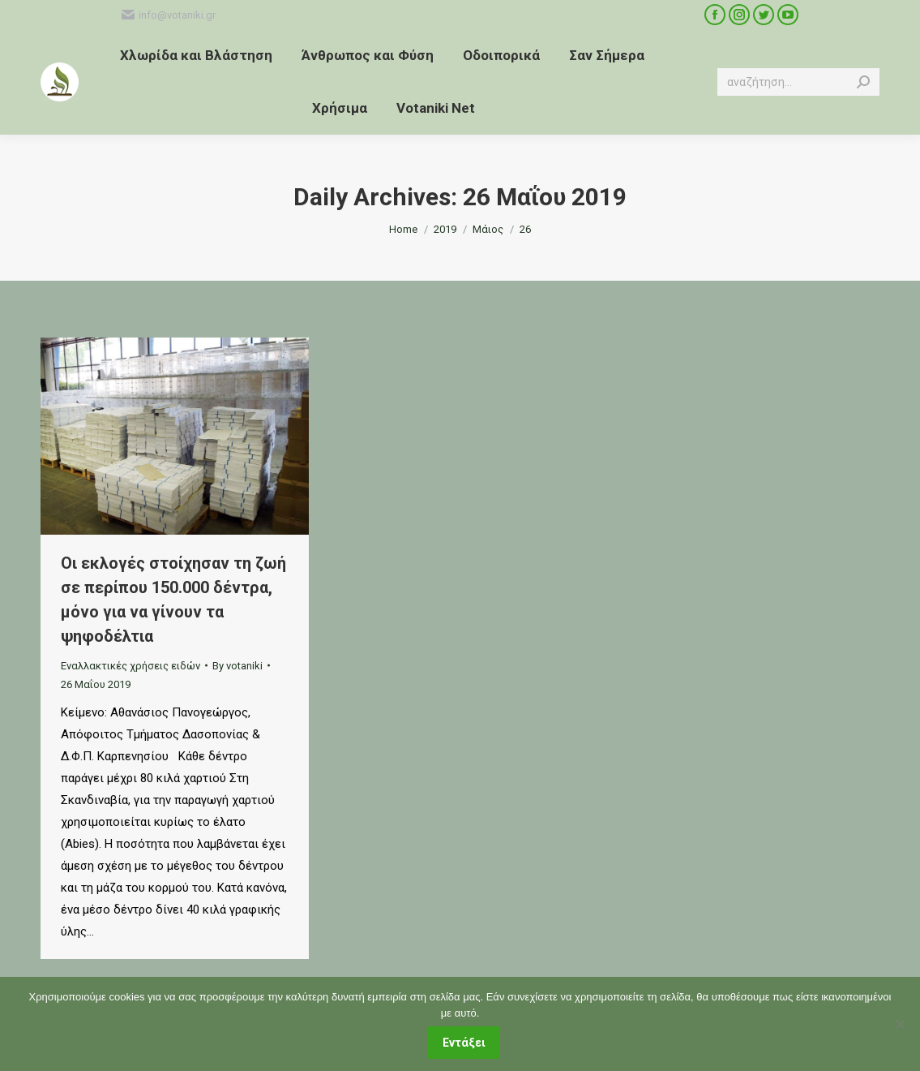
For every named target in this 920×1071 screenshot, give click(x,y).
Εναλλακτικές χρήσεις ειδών (130, 666)
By (237, 666)
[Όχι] (900, 1024)
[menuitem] (196, 55)
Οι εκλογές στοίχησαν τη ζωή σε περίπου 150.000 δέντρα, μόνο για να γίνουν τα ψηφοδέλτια (173, 599)
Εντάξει (464, 1042)
